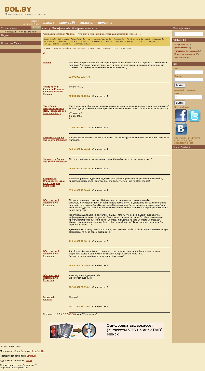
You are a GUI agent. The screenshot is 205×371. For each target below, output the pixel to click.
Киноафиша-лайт (61, 28)
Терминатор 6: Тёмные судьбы (186, 51)
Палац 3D (140, 41)
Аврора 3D (119, 39)
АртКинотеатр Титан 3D (138, 39)
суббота (67, 48)
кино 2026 (67, 22)
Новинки (22, 31)
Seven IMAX (50, 39)
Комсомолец (97, 41)
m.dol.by (46, 28)
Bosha (29, 360)
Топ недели (10, 31)
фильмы (87, 22)
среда (115, 48)
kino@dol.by (38, 351)
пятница (57, 48)
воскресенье (79, 48)
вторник (106, 48)
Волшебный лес (180, 57)
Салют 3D (66, 43)
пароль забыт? (179, 90)
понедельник (94, 48)
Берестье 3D (49, 41)
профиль (105, 22)
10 (73, 314)
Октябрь (129, 41)
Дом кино (62, 41)
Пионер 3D (153, 41)
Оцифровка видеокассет (84, 28)
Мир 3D (109, 41)
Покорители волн (181, 44)
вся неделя (126, 48)
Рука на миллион (180, 47)
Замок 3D (73, 41)
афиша (48, 22)
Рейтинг (32, 31)
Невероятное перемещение (184, 54)
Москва (119, 41)
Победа (47, 43)
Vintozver (31, 356)
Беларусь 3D (158, 39)
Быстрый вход (181, 107)
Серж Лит (19, 351)
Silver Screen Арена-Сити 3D (71, 39)
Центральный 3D (82, 43)
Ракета (56, 43)
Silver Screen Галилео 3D (99, 39)
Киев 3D (85, 41)
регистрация (191, 90)
